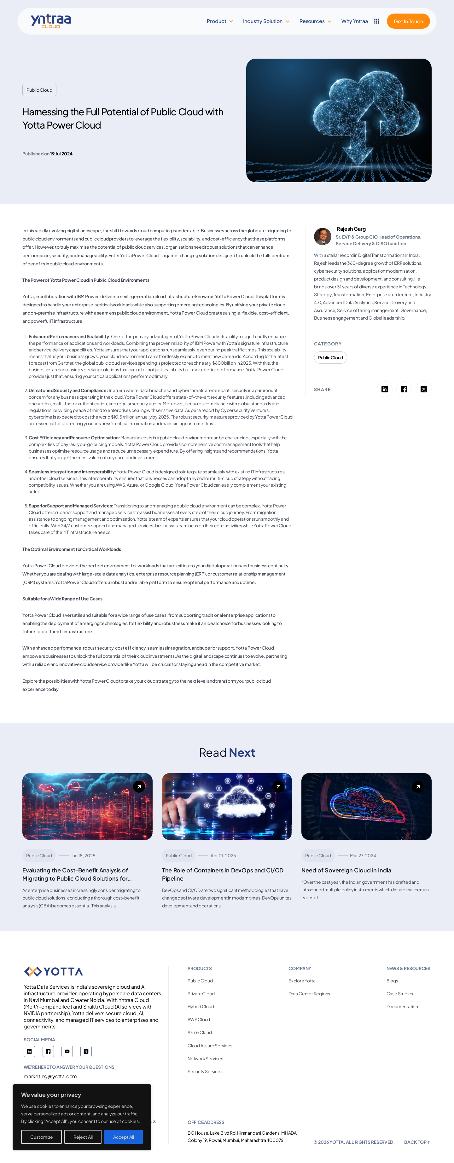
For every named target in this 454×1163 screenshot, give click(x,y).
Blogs (392, 980)
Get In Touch (408, 21)
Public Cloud (200, 980)
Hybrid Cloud (201, 1006)
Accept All (123, 1137)
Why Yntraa (354, 21)
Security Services (205, 1071)
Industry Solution (262, 21)
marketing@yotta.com (50, 1076)
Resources (312, 21)
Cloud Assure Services (210, 1045)
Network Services (205, 1058)
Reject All (83, 1137)
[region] (82, 1117)
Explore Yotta (301, 980)
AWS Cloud (199, 1019)
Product (216, 21)
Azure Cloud (200, 1032)
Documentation (402, 1006)
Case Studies (400, 993)
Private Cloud (201, 993)
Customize (41, 1137)
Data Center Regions (309, 993)
